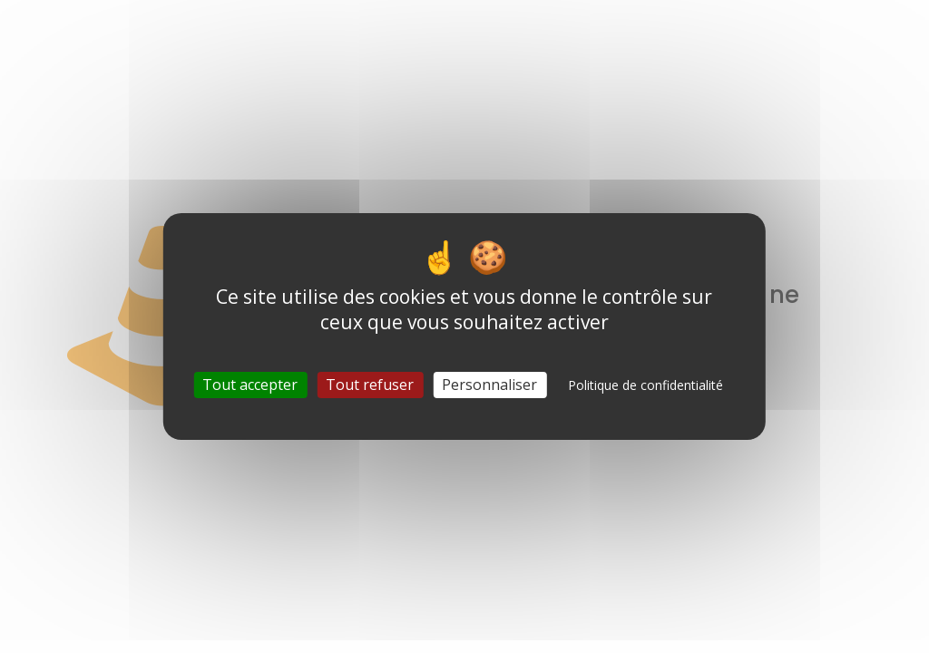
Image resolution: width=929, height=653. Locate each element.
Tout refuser (370, 385)
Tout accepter (250, 385)
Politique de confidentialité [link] (645, 385)
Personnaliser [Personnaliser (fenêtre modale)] (489, 385)
